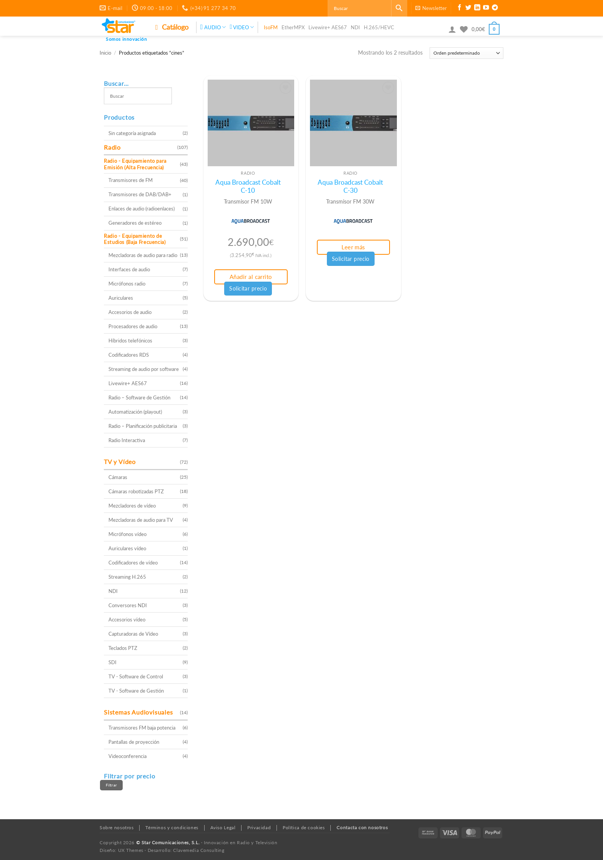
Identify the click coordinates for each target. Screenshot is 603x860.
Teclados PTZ (122, 648)
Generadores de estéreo (135, 223)
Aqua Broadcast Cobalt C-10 (248, 187)
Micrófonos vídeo (127, 534)
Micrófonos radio (126, 284)
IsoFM (271, 27)
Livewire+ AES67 (327, 27)
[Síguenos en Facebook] (459, 8)
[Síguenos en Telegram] (495, 8)
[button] (431, 8)
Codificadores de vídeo (133, 562)
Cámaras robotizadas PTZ (136, 491)
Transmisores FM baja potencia (141, 728)
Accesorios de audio (130, 312)
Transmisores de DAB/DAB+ (140, 194)
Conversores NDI (127, 605)
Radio (112, 147)
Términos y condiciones (171, 827)
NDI (355, 27)
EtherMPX (293, 27)
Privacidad (259, 827)
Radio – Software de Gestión (139, 397)
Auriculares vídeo (127, 548)
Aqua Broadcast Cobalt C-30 (350, 187)
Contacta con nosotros (362, 827)
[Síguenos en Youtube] (486, 8)
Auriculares (120, 298)
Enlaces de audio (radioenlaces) (141, 208)
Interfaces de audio (129, 269)
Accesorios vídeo (126, 619)
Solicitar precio (248, 288)
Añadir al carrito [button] (251, 276)
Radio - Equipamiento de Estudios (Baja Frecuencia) (135, 239)
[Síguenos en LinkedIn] (477, 8)
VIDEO (241, 27)
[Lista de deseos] (464, 29)
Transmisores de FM (130, 180)
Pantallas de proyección (133, 742)
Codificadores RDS (128, 355)
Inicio (105, 53)
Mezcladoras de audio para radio (142, 255)
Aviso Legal (223, 827)
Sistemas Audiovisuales (138, 712)
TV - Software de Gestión (136, 691)
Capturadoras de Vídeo (133, 634)
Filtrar (111, 785)
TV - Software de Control (135, 676)
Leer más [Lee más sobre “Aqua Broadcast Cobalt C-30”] (353, 247)
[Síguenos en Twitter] (468, 8)
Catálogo (171, 27)
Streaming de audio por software (143, 369)
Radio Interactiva (126, 440)
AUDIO (213, 27)
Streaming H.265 (127, 577)
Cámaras (117, 477)
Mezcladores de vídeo (132, 506)
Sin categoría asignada (132, 133)
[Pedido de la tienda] (466, 53)
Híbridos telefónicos (130, 340)
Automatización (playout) (135, 412)
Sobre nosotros (117, 827)
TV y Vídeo (120, 461)
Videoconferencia (127, 756)
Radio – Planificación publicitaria (142, 426)
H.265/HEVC (379, 27)
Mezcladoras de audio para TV (140, 520)
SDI (112, 662)
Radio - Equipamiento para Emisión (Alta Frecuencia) (135, 164)
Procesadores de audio (132, 326)
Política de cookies (304, 827)
